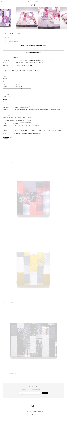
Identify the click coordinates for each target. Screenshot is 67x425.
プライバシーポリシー (28, 411)
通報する (11, 137)
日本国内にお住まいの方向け (33, 52)
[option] (11, 18)
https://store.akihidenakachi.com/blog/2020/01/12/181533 (17, 88)
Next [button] (65, 17)
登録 (45, 393)
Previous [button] (2, 17)
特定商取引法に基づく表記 (38, 411)
